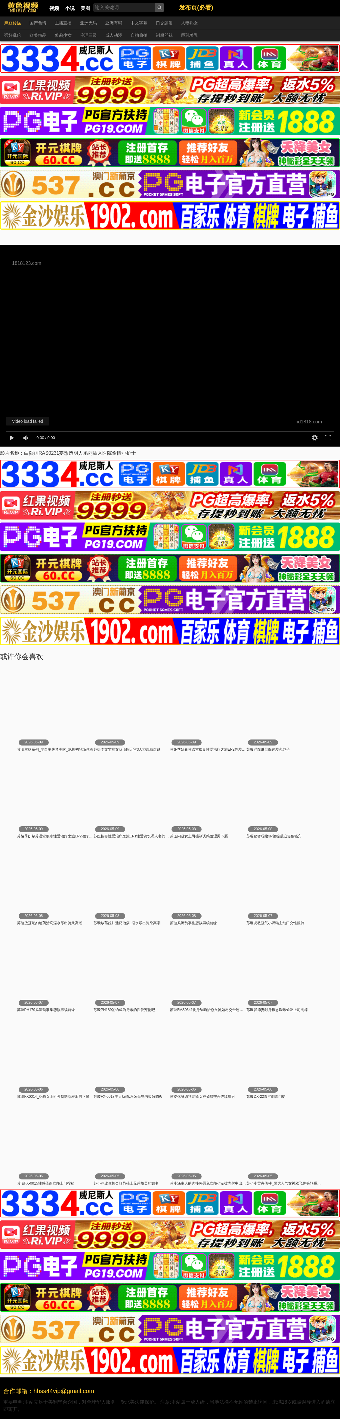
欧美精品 (37, 35)
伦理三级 (88, 35)
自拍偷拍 (139, 35)
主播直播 (63, 22)
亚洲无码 (88, 22)
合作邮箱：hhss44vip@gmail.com (48, 1391)
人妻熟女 (189, 22)
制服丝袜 (164, 35)
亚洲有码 (113, 22)
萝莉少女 (63, 35)
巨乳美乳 (189, 35)
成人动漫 (113, 35)
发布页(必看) (196, 7)
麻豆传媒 (12, 22)
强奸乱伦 (12, 35)
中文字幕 (139, 22)
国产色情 (37, 22)
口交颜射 (164, 22)
